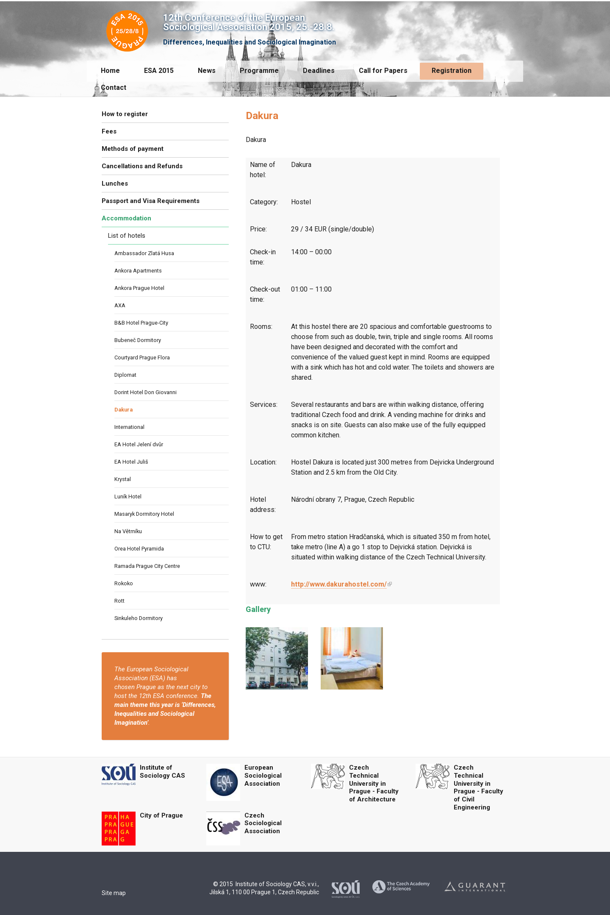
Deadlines (319, 71)
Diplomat (125, 375)
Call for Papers (383, 71)
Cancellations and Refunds (142, 166)
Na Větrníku (128, 531)
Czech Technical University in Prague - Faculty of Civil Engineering (478, 787)
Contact (113, 87)
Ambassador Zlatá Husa (144, 253)
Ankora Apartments (138, 270)
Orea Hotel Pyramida (139, 548)
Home (110, 71)
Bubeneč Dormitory (137, 340)
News (207, 71)
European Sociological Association (263, 775)
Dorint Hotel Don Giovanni (145, 392)
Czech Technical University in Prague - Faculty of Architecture (374, 783)
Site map (114, 893)
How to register (125, 114)
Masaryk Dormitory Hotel (144, 514)
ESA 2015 (159, 71)
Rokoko (123, 583)
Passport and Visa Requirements (151, 201)
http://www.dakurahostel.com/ (339, 584)
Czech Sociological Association (263, 823)
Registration (451, 71)
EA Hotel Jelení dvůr (138, 444)
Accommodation (126, 218)
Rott (119, 601)
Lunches (115, 183)
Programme (259, 71)
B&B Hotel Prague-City (141, 323)
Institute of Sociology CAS (162, 771)
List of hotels (126, 235)
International (129, 427)
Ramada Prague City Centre (147, 566)
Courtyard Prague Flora (142, 357)
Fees (109, 131)
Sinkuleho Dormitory (138, 618)
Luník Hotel (127, 496)
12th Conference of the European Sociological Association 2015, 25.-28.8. (249, 22)
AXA (119, 305)
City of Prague (161, 815)
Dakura (123, 409)
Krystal (122, 479)
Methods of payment (133, 149)
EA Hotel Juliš (131, 462)
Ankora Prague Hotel (139, 288)
